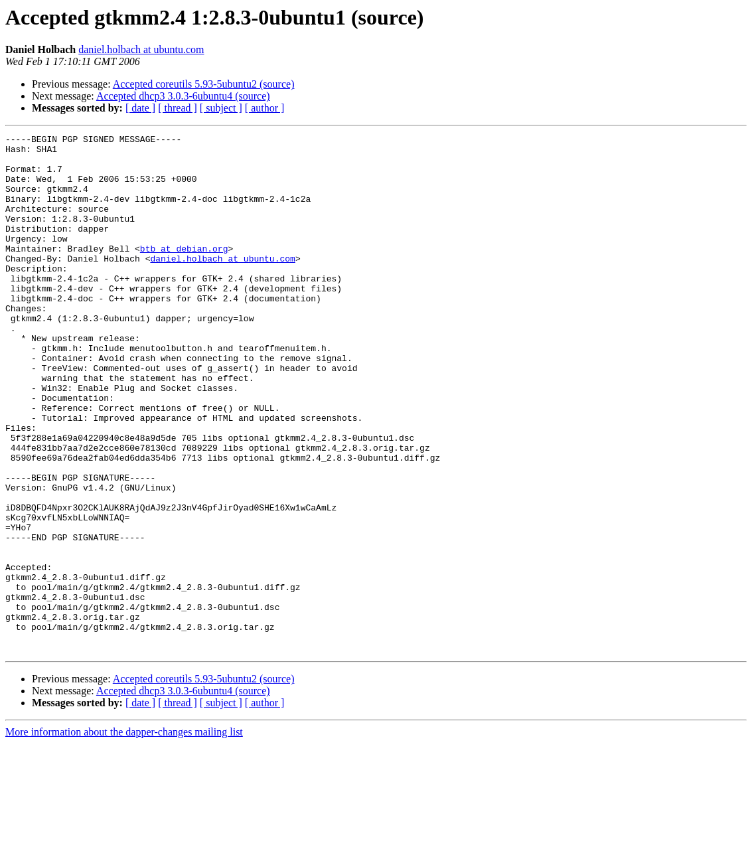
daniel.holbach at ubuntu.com (141, 49)
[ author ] (265, 108)
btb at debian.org (184, 272)
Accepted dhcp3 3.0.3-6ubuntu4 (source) (183, 96)
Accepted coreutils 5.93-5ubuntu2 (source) (204, 84)
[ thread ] (177, 108)
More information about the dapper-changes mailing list (124, 835)
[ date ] (140, 108)
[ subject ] (221, 108)
